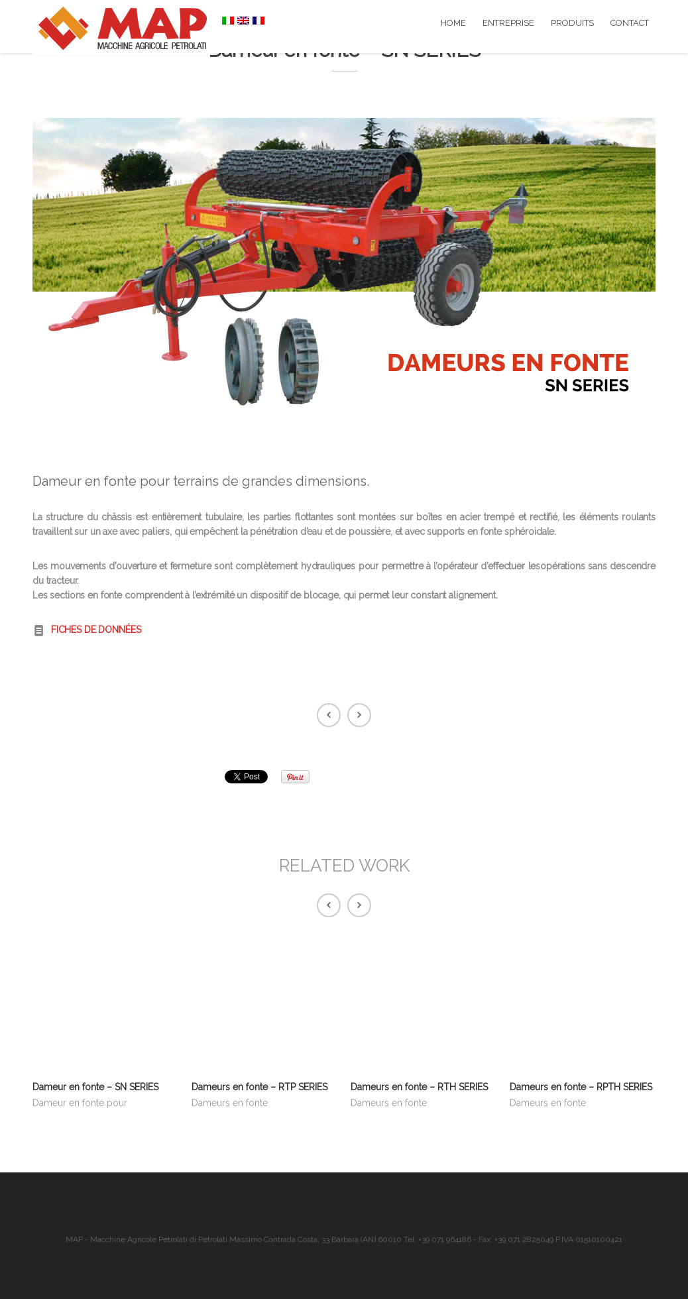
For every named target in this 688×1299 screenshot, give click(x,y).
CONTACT (629, 23)
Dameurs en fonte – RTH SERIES (419, 1087)
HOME (453, 23)
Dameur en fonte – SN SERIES (95, 1087)
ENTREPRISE (508, 23)
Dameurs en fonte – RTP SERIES (259, 1087)
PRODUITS (572, 23)
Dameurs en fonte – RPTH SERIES (581, 1087)
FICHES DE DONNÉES (96, 629)
